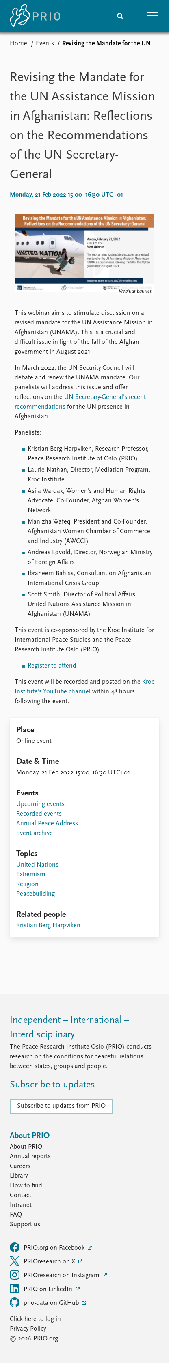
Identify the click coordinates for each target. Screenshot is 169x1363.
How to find (26, 1186)
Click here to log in (35, 1319)
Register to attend (52, 666)
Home (18, 43)
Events (45, 43)
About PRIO (26, 1147)
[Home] (35, 16)
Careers (20, 1166)
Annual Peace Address (47, 823)
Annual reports (30, 1156)
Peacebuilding (35, 894)
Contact (20, 1195)
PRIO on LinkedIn (42, 1288)
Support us (25, 1224)
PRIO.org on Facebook (48, 1247)
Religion (27, 884)
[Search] (120, 16)
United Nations (37, 865)
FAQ (16, 1215)
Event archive (34, 833)
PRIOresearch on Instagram (55, 1275)
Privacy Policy (28, 1329)
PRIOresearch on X (43, 1261)
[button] (152, 16)
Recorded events (39, 814)
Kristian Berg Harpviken (48, 925)
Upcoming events (40, 804)
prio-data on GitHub (45, 1302)
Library (19, 1176)
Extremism (31, 874)
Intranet (21, 1205)
